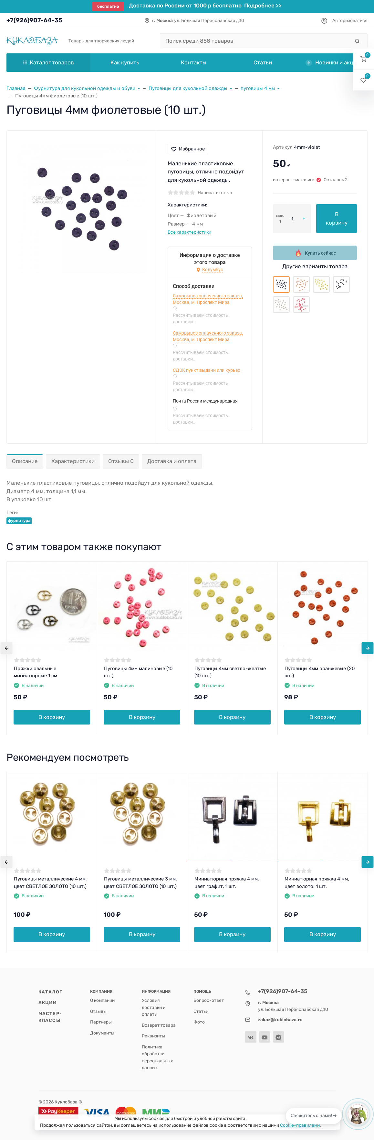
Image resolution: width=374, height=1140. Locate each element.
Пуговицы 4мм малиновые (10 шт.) (138, 672)
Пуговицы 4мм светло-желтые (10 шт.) (230, 672)
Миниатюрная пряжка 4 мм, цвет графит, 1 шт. (226, 882)
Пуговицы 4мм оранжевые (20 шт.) (320, 672)
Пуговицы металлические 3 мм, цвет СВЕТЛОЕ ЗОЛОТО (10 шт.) (140, 882)
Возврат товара (159, 1025)
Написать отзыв (215, 192)
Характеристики (73, 461)
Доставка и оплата (171, 461)
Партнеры (101, 1021)
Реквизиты (153, 1035)
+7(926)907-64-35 (34, 20)
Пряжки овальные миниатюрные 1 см (35, 672)
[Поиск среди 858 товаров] (255, 40)
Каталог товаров (48, 62)
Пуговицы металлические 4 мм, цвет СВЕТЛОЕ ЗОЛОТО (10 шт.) (50, 882)
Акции (47, 1002)
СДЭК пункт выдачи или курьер (206, 370)
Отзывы (98, 1011)
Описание (25, 461)
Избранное (188, 149)
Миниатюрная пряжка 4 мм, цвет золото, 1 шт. (317, 882)
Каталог (50, 991)
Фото (199, 1021)
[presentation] (7, 648)
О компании (102, 1000)
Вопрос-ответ (208, 1000)
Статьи (200, 1011)
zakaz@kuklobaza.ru (280, 1019)
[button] (363, 59)
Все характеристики (189, 232)
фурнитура (19, 520)
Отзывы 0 (121, 461)
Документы (102, 1032)
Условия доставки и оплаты (153, 1007)
